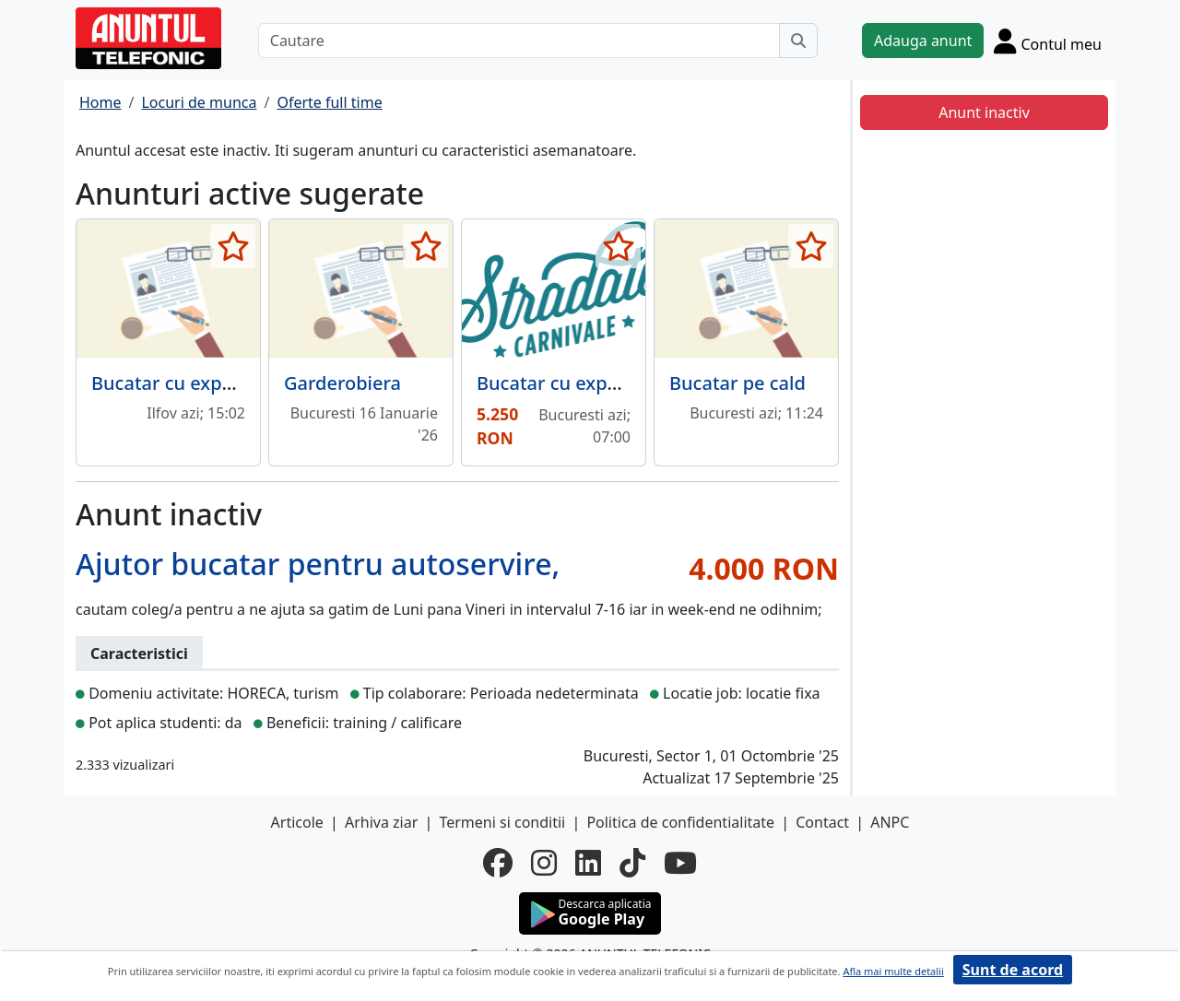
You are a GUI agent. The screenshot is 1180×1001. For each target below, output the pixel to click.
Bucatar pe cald (737, 383)
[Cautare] (519, 40)
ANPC (889, 822)
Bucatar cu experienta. (190, 383)
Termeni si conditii (502, 822)
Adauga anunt (923, 40)
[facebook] (498, 863)
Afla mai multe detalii (893, 971)
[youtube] (680, 863)
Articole (297, 822)
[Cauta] (798, 40)
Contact (822, 822)
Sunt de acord (1012, 970)
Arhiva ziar (381, 822)
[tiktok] (632, 863)
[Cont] (1047, 40)
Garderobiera (342, 383)
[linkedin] (588, 863)
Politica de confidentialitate (680, 822)
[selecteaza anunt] (232, 246)
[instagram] (544, 863)
